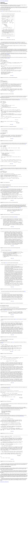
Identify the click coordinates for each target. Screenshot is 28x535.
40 (12, 182)
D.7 (2, 188)
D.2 (7, 62)
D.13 (6, 291)
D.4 (19, 109)
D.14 (24, 324)
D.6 (25, 159)
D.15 (5, 344)
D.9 (20, 230)
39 (12, 138)
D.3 (7, 58)
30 (12, 154)
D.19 (9, 431)
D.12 (10, 277)
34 (12, 389)
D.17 (13, 379)
